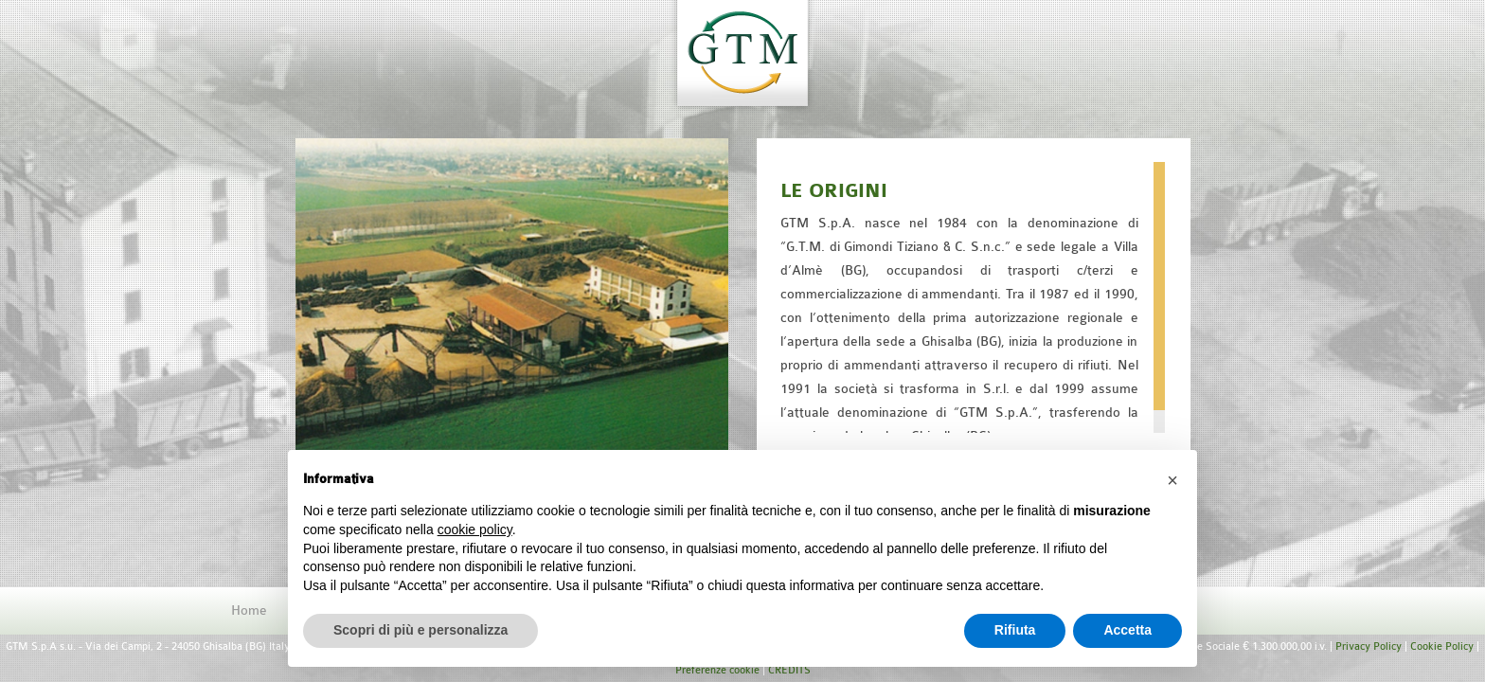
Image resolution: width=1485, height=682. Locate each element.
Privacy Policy (1368, 646)
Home (249, 610)
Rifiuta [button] (1015, 629)
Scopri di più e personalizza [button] (420, 629)
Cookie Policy (1442, 646)
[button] (1172, 480)
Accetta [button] (1127, 629)
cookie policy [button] (475, 529)
